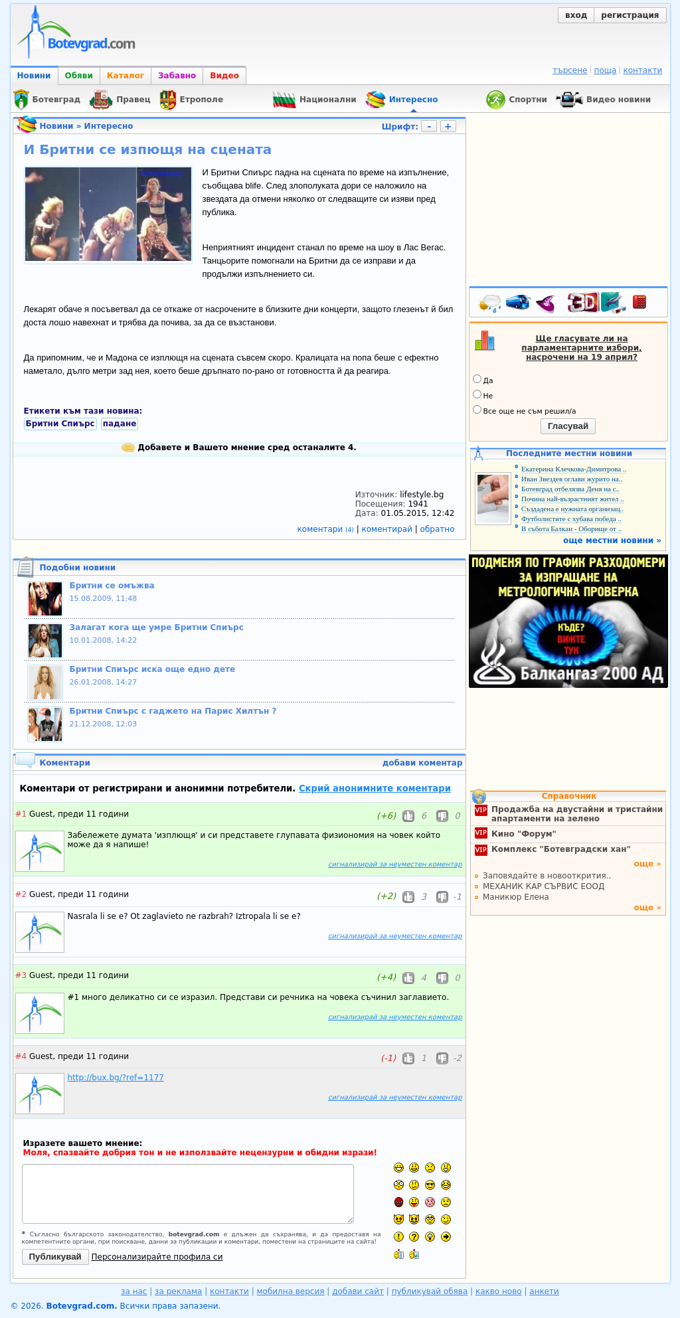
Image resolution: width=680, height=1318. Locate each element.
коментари (327, 529)
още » (647, 863)
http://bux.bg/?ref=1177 (116, 1077)
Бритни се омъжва (112, 585)
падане (120, 423)
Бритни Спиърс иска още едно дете (153, 669)
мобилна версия (291, 1291)
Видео (224, 75)
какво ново (498, 1291)
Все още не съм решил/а (524, 410)
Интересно (108, 126)
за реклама (178, 1291)
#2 (21, 894)
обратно (437, 529)
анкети (544, 1291)
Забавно (177, 75)
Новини (34, 75)
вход (576, 15)
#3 (21, 975)
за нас (134, 1291)
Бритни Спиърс (60, 423)
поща (605, 70)
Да (483, 379)
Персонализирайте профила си (157, 1257)
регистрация (630, 15)
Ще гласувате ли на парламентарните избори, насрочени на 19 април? (581, 348)
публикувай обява (430, 1291)
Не (483, 395)
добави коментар (422, 763)
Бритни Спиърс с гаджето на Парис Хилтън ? (173, 711)
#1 (21, 814)
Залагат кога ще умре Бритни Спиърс (157, 627)
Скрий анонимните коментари (375, 788)
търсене (569, 70)
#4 (21, 1056)
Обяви (79, 75)
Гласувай (568, 426)
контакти (642, 70)
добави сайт (358, 1291)
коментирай (388, 529)
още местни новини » (612, 540)
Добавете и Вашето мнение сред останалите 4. (239, 447)
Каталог (125, 75)
